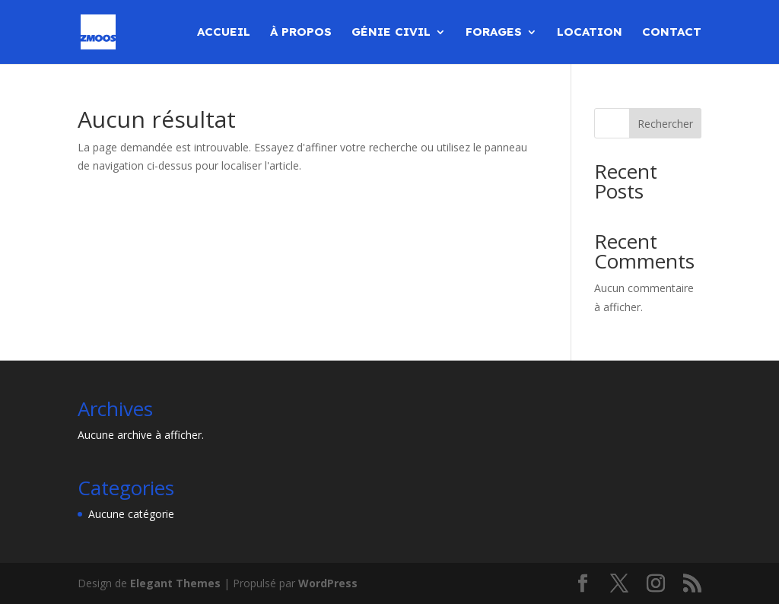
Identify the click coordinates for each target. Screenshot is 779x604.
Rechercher (665, 123)
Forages (494, 33)
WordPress (328, 583)
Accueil (223, 33)
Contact (671, 33)
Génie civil (391, 33)
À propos (301, 33)
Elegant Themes (175, 583)
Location (589, 33)
